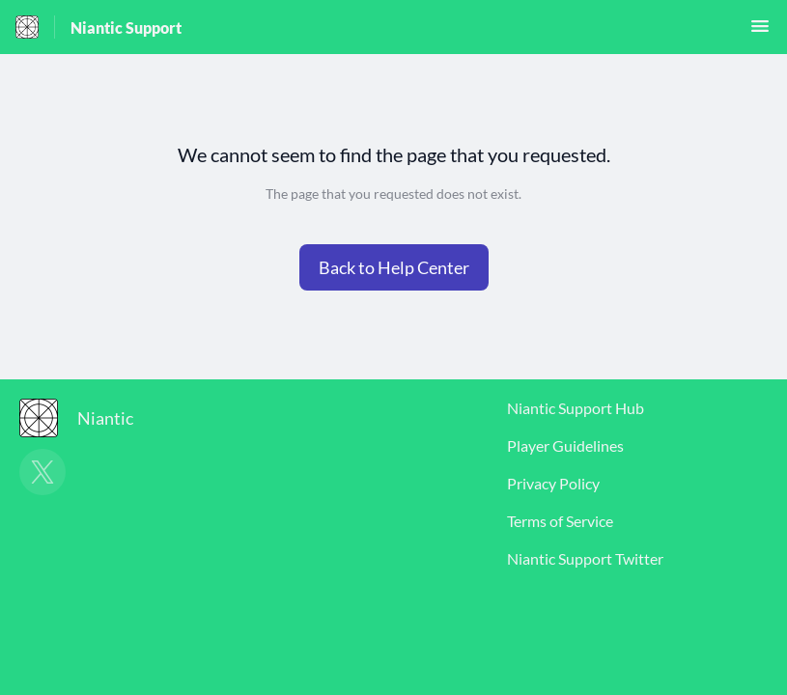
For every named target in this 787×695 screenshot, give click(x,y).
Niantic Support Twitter (585, 558)
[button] (760, 31)
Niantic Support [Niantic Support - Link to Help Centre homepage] (126, 27)
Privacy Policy (553, 483)
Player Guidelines (565, 445)
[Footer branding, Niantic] (86, 418)
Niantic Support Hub (575, 408)
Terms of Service (560, 521)
